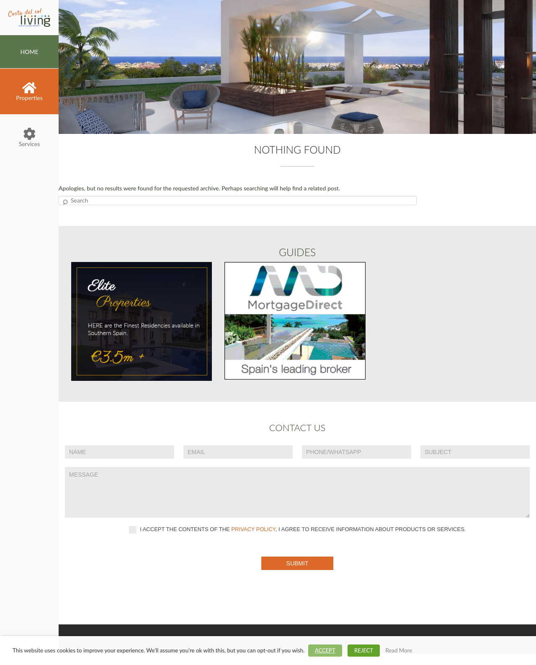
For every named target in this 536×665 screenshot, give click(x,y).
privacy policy (253, 529)
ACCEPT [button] (325, 650)
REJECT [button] (363, 650)
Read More (398, 650)
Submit (297, 563)
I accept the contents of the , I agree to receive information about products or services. (297, 530)
